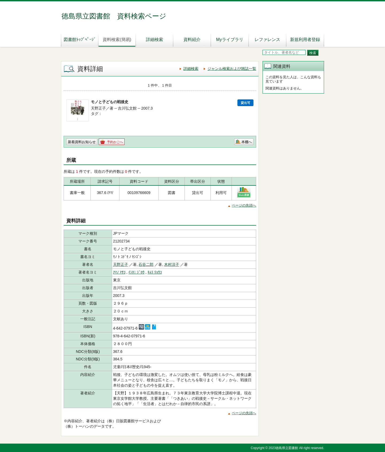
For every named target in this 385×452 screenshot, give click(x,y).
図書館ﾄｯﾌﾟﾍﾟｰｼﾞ (80, 39)
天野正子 (120, 264)
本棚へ (246, 142)
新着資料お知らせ (82, 142)
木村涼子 (171, 264)
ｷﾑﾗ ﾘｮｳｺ (155, 272)
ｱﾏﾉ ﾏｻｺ (119, 272)
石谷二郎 (145, 264)
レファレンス (267, 39)
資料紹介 (192, 39)
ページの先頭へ (244, 205)
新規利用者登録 (305, 39)
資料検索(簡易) (117, 39)
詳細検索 (154, 39)
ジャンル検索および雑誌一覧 (231, 68)
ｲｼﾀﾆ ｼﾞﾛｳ (136, 272)
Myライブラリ (229, 39)
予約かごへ (115, 142)
